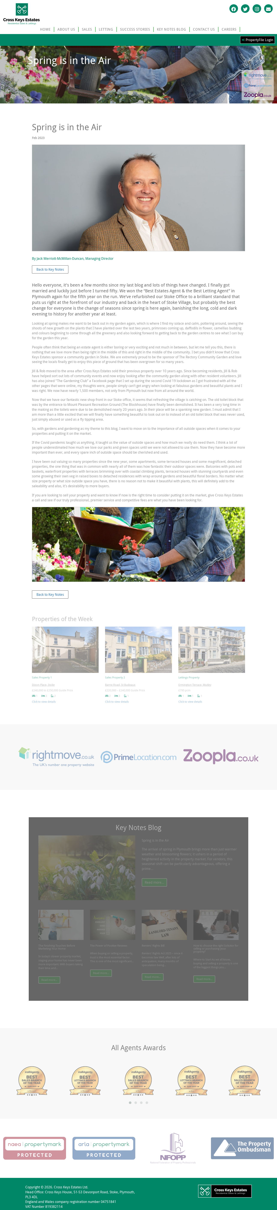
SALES (87, 29)
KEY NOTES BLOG (171, 29)
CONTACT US (204, 29)
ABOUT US (66, 29)
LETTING (106, 29)
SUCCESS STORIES (135, 29)
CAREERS (229, 29)
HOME (45, 29)
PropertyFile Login (257, 39)
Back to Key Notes (50, 269)
